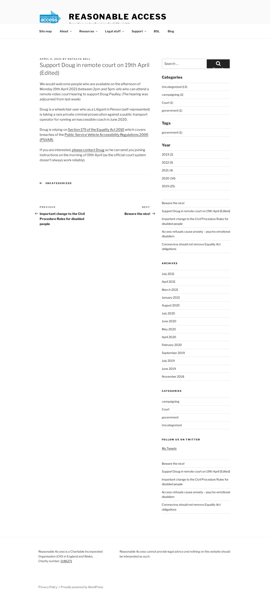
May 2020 (169, 329)
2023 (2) (167, 154)
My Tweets (169, 448)
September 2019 (173, 353)
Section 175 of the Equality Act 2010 (96, 130)
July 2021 (168, 274)
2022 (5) (167, 162)
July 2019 (168, 360)
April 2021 (169, 281)
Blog (171, 31)
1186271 (66, 561)
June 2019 (169, 368)
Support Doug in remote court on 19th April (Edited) (196, 211)
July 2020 (168, 313)
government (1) (172, 110)
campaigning (170, 401)
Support (139, 31)
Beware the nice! (173, 203)
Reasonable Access (118, 16)
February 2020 (172, 345)
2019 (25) (168, 186)
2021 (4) (167, 170)
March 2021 (170, 289)
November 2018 (173, 376)
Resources (88, 31)
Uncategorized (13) (174, 87)
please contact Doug (88, 150)
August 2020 (171, 305)
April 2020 (169, 337)
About (66, 31)
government (170, 417)
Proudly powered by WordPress (82, 587)
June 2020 (169, 321)
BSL (157, 31)
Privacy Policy (47, 587)
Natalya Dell (79, 58)
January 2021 (171, 297)
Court (165, 409)
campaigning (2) (172, 94)
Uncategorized (59, 183)
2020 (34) (169, 178)
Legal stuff (115, 31)
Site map (45, 31)
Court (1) (167, 102)
